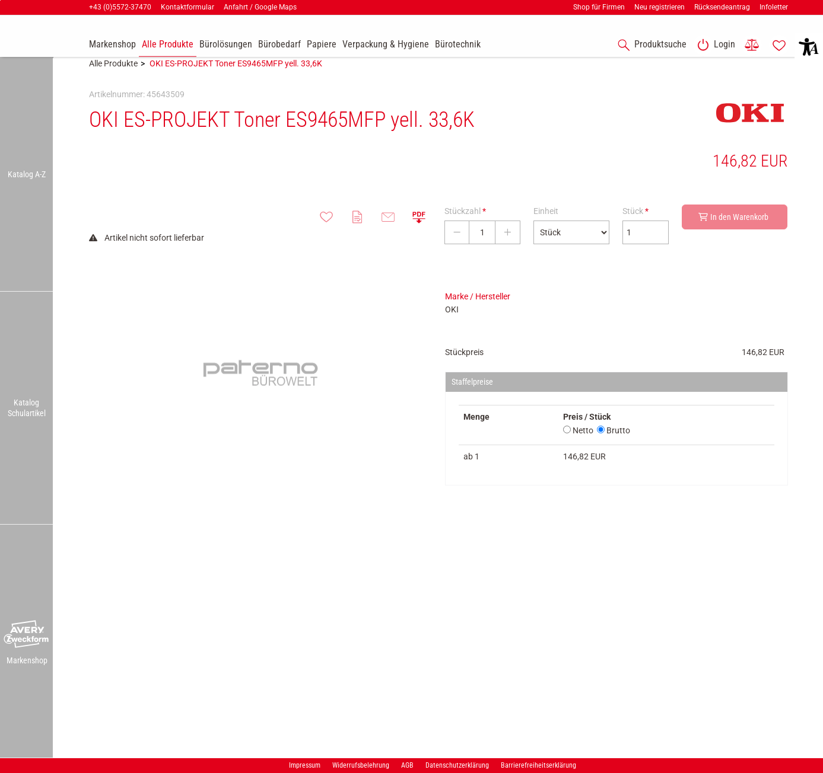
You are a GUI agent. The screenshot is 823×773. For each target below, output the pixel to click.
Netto (578, 448)
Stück (635, 229)
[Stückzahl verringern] (456, 250)
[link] (713, 45)
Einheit (545, 229)
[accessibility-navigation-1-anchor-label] (649, 45)
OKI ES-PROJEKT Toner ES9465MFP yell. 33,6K (236, 81)
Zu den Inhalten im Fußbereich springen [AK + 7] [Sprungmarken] (0, 0)
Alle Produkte (113, 81)
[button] (26, 634)
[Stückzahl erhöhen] (507, 250)
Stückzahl (465, 229)
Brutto (613, 448)
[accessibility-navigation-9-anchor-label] (112, 45)
